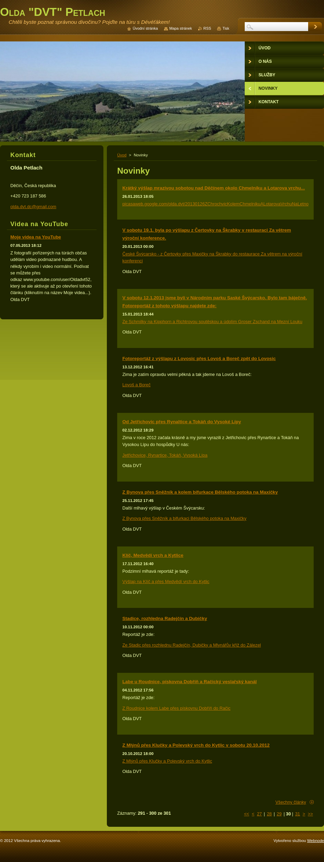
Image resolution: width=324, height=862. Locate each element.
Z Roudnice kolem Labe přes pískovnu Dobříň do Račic (176, 708)
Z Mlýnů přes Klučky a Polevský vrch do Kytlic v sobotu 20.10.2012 (196, 745)
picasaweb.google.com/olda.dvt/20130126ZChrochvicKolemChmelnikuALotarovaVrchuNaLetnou (216, 203)
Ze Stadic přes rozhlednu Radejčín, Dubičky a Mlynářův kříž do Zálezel (191, 645)
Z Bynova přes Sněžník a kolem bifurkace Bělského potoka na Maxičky (200, 492)
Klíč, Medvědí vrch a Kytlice (152, 555)
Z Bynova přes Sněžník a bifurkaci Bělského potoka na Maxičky (184, 518)
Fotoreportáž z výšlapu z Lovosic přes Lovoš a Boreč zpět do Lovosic (199, 358)
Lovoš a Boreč (136, 384)
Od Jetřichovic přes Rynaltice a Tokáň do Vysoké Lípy (181, 421)
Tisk (225, 28)
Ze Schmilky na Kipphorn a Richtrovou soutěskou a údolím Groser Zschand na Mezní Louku (212, 321)
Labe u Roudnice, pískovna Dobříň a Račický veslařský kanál (189, 681)
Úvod (121, 155)
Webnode (315, 841)
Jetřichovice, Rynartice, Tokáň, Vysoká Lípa (164, 455)
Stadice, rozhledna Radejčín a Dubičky (164, 618)
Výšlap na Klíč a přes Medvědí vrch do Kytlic (166, 581)
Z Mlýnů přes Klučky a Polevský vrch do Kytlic (167, 761)
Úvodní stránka (145, 28)
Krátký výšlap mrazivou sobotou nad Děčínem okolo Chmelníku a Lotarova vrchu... (213, 188)
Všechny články (290, 802)
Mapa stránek (180, 28)
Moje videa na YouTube (35, 237)
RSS (207, 28)
